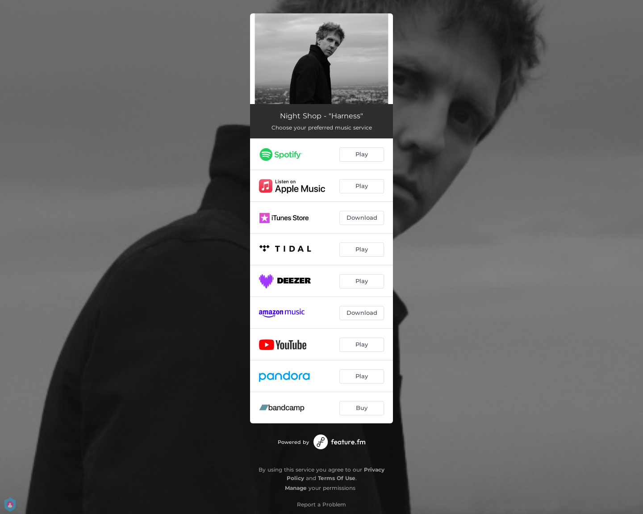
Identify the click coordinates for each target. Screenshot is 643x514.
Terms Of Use (336, 478)
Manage (296, 488)
